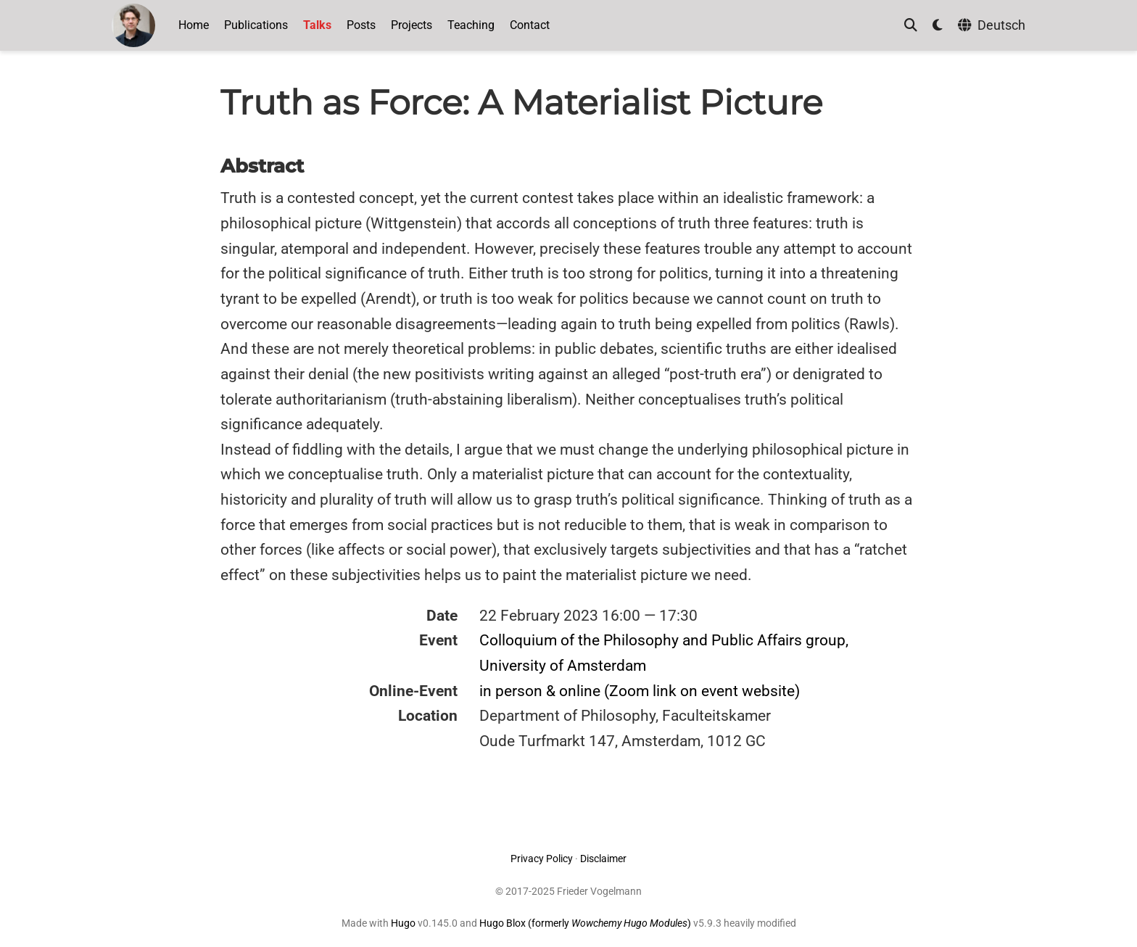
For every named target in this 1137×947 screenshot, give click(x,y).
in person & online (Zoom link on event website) (639, 691)
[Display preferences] (938, 25)
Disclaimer (603, 858)
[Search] (910, 25)
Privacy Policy (541, 858)
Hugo (403, 923)
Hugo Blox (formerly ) (586, 923)
